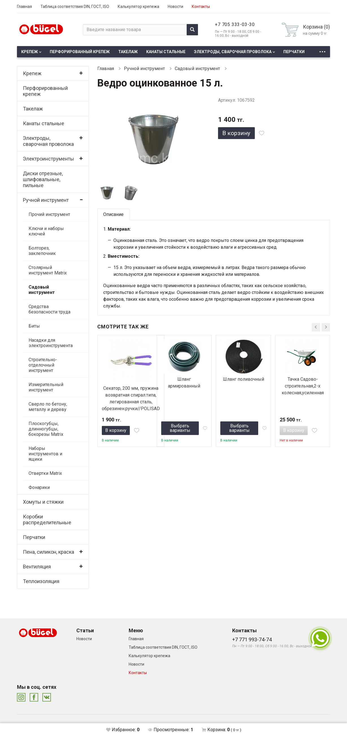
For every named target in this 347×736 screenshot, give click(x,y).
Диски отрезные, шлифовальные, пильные (43, 179)
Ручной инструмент (46, 200)
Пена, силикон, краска (48, 552)
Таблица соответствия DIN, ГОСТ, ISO (74, 6)
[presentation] (316, 327)
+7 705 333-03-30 (235, 24)
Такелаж (128, 51)
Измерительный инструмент (46, 387)
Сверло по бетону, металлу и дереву (48, 406)
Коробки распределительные (47, 519)
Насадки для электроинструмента (51, 342)
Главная (24, 6)
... (322, 50)
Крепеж (29, 51)
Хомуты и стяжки (43, 502)
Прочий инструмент (49, 214)
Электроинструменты (48, 159)
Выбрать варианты (180, 428)
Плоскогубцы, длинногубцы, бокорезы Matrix (46, 429)
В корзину (236, 133)
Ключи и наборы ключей (46, 231)
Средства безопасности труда (49, 309)
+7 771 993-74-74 (252, 639)
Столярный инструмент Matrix (48, 270)
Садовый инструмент (42, 289)
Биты (34, 326)
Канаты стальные (166, 51)
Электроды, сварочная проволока (232, 51)
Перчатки (294, 51)
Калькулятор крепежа (138, 6)
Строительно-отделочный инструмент (43, 365)
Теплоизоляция (41, 581)
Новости (175, 6)
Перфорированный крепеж (80, 51)
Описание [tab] (113, 214)
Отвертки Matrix (45, 473)
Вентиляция (37, 567)
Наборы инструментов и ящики (45, 454)
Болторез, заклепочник (42, 250)
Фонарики (39, 487)
